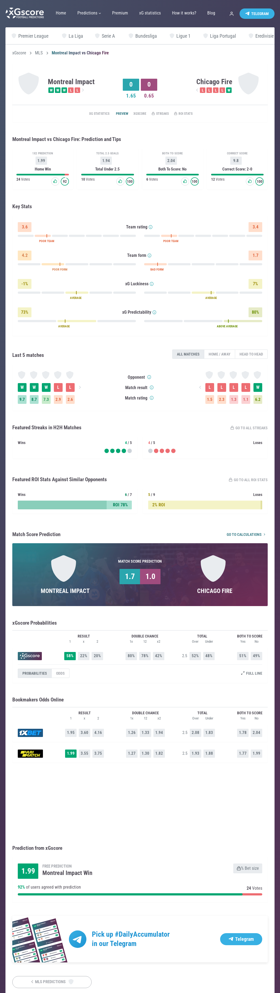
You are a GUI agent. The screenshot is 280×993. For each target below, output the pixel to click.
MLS (39, 53)
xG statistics (88, 114)
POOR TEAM (46, 242)
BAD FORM (157, 270)
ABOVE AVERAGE (227, 327)
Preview (115, 114)
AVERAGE (75, 299)
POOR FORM (59, 270)
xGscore (19, 53)
